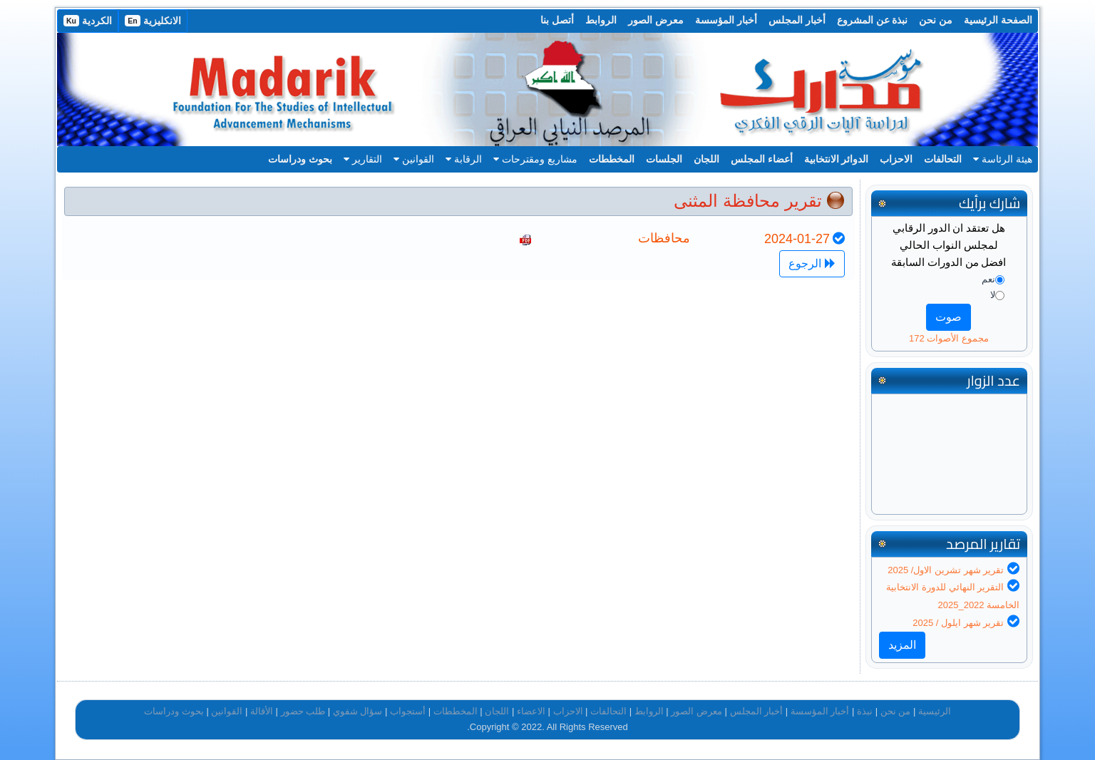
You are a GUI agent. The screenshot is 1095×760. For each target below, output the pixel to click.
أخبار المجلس (797, 20)
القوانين (414, 159)
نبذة (865, 711)
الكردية (87, 20)
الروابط (601, 20)
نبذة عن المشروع (872, 20)
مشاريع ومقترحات (535, 159)
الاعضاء (531, 711)
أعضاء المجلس (762, 159)
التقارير (363, 159)
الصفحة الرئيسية (998, 20)
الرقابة (464, 159)
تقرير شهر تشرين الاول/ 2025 (946, 570)
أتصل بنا (557, 20)
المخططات (611, 159)
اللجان (706, 159)
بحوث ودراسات (300, 159)
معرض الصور (656, 20)
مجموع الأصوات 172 (949, 338)
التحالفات (943, 159)
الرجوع (811, 263)
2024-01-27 (797, 239)
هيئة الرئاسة (1002, 159)
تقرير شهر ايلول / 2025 (958, 622)
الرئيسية (934, 711)
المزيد (902, 645)
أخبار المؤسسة (726, 20)
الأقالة (261, 711)
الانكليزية (153, 20)
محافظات (664, 238)
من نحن (935, 20)
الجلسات (664, 159)
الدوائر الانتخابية (836, 159)
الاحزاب (896, 159)
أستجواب (408, 711)
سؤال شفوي (358, 711)
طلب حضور (303, 711)
